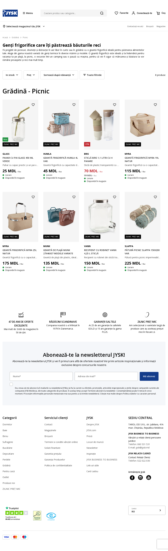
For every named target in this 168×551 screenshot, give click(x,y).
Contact (48, 424)
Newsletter (92, 447)
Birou (5, 436)
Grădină (6, 465)
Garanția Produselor (54, 459)
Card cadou (92, 471)
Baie (5, 430)
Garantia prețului (52, 453)
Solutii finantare (52, 447)
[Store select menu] (24, 26)
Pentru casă (9, 471)
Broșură (48, 436)
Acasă (5, 37)
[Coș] (160, 13)
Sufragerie (8, 441)
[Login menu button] (142, 13)
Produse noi (9, 482)
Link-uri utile (92, 465)
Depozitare (8, 453)
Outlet (6, 477)
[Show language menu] (146, 510)
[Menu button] (28, 13)
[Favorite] (121, 13)
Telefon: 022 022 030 (139, 460)
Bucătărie (7, 447)
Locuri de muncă (95, 441)
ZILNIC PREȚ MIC (11, 488)
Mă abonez (149, 376)
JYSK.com (91, 430)
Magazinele (50, 430)
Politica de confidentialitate (58, 465)
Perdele (6, 459)
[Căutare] (102, 13)
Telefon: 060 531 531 (139, 444)
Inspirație (91, 453)
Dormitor (7, 424)
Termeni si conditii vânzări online (61, 441)
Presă (89, 436)
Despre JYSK (92, 424)
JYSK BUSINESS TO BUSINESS (101, 459)
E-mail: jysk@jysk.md (139, 447)
